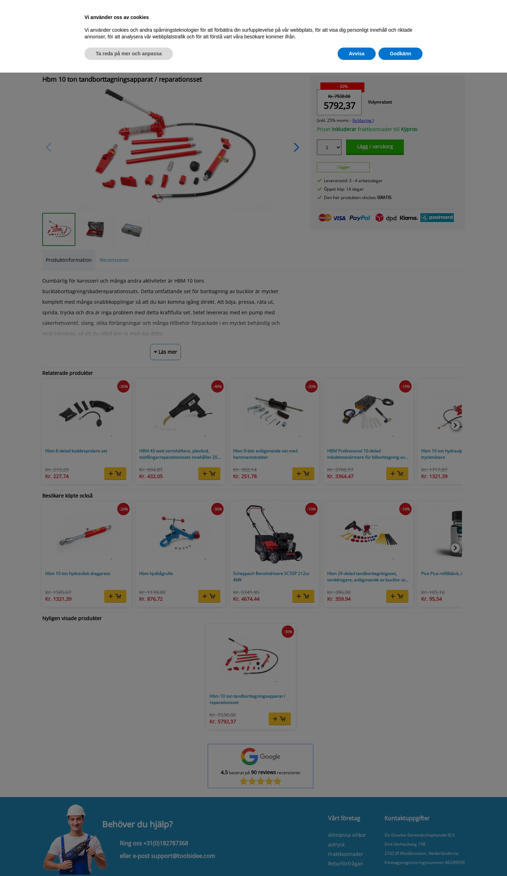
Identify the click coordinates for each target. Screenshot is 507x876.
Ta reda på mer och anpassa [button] (129, 53)
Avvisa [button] (357, 53)
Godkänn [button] (400, 53)
